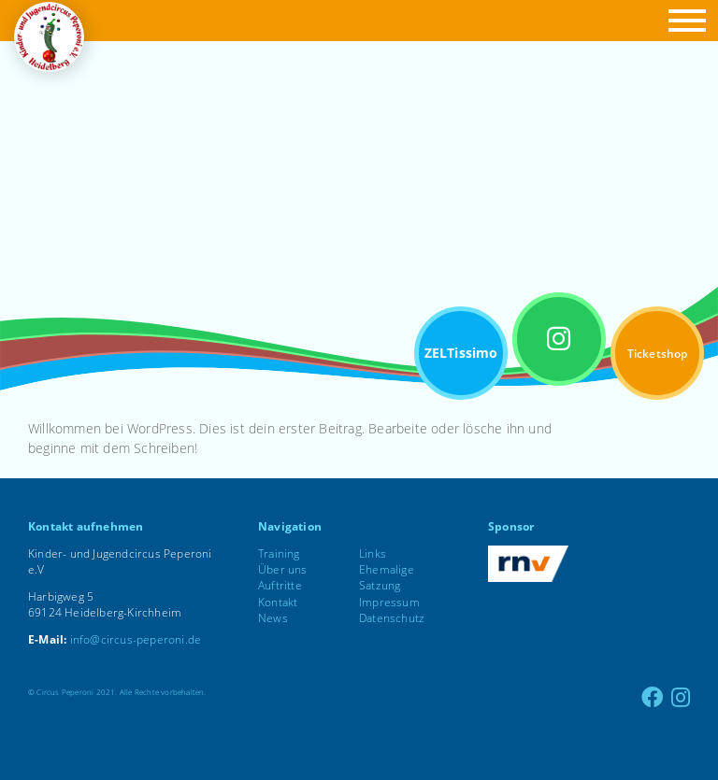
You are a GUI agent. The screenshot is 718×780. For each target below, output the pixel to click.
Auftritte (280, 585)
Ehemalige (386, 569)
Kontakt (277, 602)
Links (372, 553)
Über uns (283, 569)
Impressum (389, 602)
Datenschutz (391, 618)
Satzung (379, 585)
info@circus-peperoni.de (136, 639)
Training (279, 553)
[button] (683, 20)
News (273, 618)
